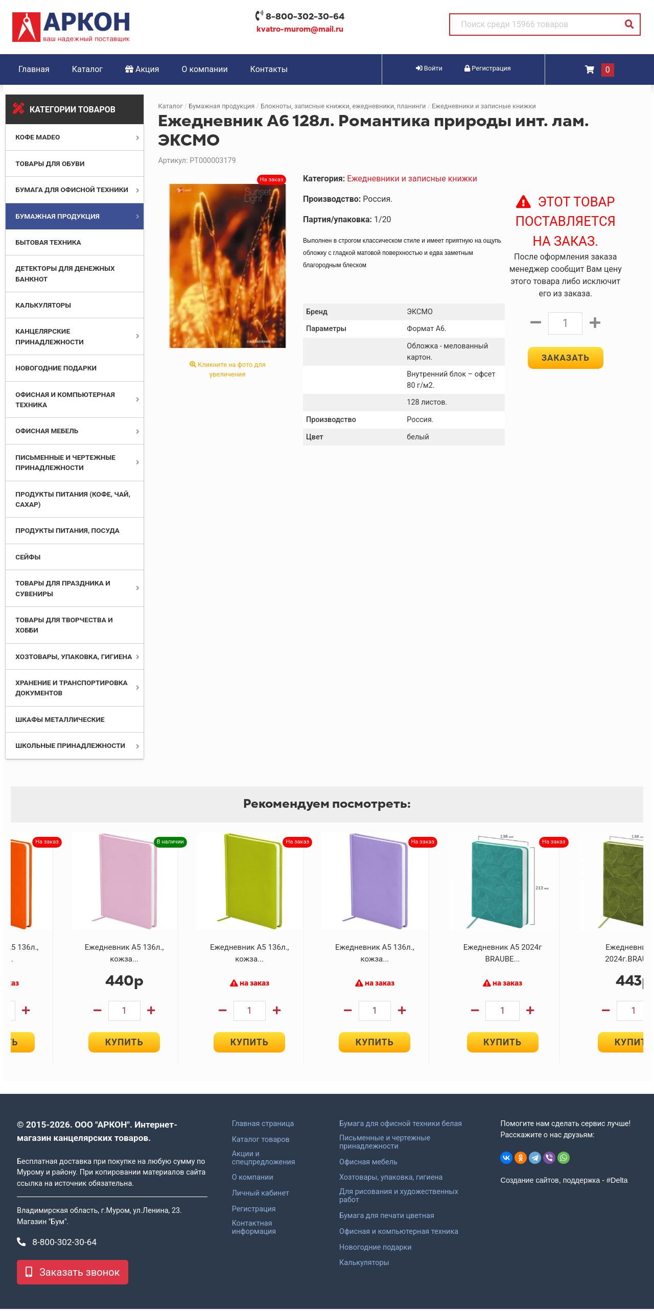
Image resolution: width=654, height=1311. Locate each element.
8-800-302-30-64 (305, 16)
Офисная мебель (46, 431)
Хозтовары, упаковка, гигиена (73, 656)
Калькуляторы (43, 305)
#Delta (617, 1182)
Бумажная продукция (57, 216)
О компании (205, 69)
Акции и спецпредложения (263, 1160)
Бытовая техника (48, 242)
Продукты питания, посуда (67, 530)
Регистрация (254, 1211)
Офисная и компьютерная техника (398, 1234)
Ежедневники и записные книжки (484, 106)
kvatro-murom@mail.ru (299, 29)
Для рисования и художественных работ (398, 1198)
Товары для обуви (49, 163)
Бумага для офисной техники (71, 189)
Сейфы (27, 557)
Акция (142, 69)
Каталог (87, 69)
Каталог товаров (261, 1142)
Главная (34, 69)
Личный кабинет (260, 1195)
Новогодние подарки (56, 368)
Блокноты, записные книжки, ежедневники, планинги (343, 106)
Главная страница (263, 1126)
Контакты (269, 69)
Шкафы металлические (59, 719)
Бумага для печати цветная (386, 1218)
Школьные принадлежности (70, 745)
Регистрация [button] (487, 68)
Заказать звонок (73, 1274)
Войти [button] (429, 68)
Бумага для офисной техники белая (400, 1126)
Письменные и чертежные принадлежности (384, 1144)
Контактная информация (254, 1230)
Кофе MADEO (37, 137)
